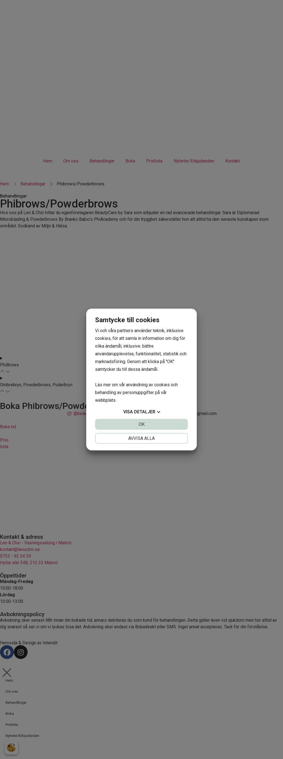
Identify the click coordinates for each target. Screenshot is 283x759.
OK (142, 424)
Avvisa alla (141, 438)
